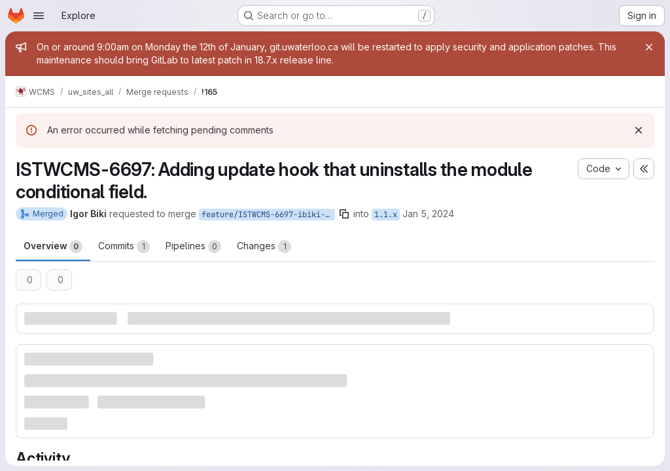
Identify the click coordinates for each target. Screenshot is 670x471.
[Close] (649, 47)
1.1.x (385, 214)
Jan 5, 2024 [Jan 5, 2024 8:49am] (428, 213)
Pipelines (193, 246)
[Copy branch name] (344, 214)
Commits (124, 246)
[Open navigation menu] (38, 15)
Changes (264, 246)
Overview (53, 246)
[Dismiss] (638, 130)
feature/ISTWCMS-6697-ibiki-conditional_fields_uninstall (268, 214)
